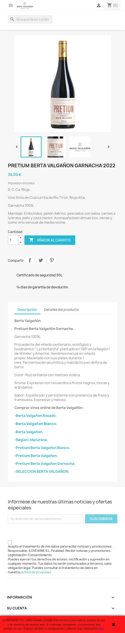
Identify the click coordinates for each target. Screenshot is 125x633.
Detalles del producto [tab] (61, 309)
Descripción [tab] (27, 309)
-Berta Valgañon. (28, 431)
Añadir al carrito (50, 240)
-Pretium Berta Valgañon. (36, 455)
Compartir (30, 260)
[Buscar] (30, 19)
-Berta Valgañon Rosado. (35, 415)
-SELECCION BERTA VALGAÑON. (41, 471)
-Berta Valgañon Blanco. (35, 423)
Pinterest (51, 260)
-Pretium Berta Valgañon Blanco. (42, 447)
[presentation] (40, 531)
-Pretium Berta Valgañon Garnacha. (44, 463)
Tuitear (40, 260)
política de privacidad (35, 572)
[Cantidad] (13, 240)
